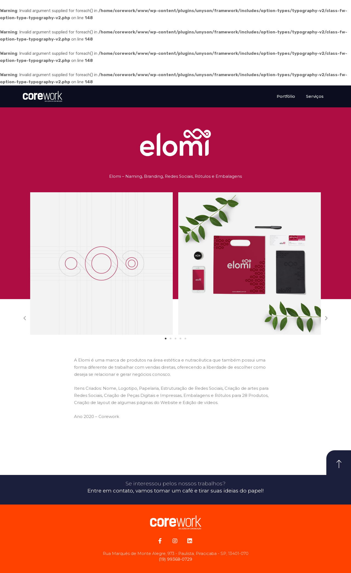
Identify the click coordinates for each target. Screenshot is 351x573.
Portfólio (286, 96)
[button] (165, 338)
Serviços (315, 96)
